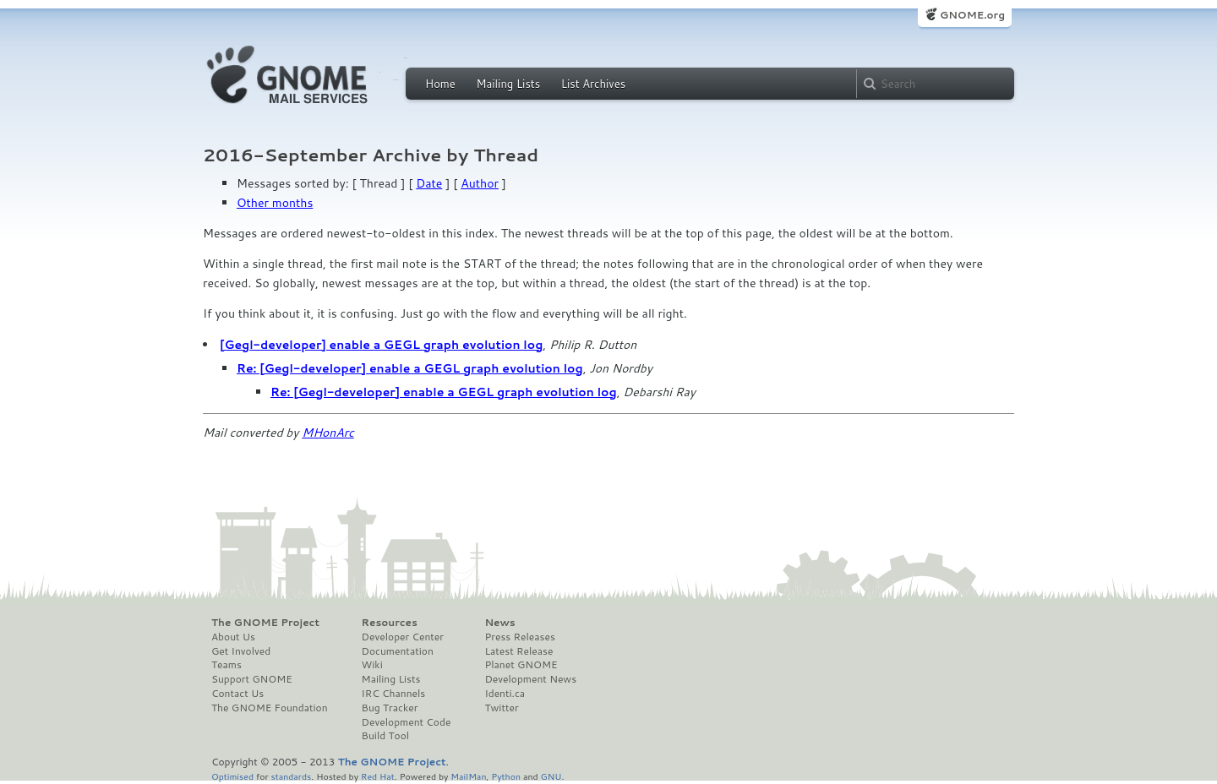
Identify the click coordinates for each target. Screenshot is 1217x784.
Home (440, 83)
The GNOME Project (265, 622)
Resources (389, 622)
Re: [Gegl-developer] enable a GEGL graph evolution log (410, 368)
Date (429, 183)
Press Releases (519, 637)
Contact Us (237, 693)
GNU (551, 776)
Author (480, 183)
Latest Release (518, 651)
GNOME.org (972, 15)
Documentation (398, 651)
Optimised (232, 776)
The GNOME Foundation (269, 708)
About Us (233, 637)
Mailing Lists (508, 83)
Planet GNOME (520, 665)
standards (290, 776)
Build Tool (385, 736)
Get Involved (240, 651)
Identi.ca (504, 693)
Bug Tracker (390, 708)
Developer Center (403, 637)
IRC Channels (394, 693)
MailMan (468, 776)
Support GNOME (251, 679)
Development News (530, 679)
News (499, 622)
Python (506, 776)
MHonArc (328, 432)
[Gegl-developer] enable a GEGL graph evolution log (381, 344)
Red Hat (378, 776)
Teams (226, 665)
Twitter (501, 708)
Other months (275, 202)
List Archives (593, 83)
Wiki (372, 665)
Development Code (406, 722)
